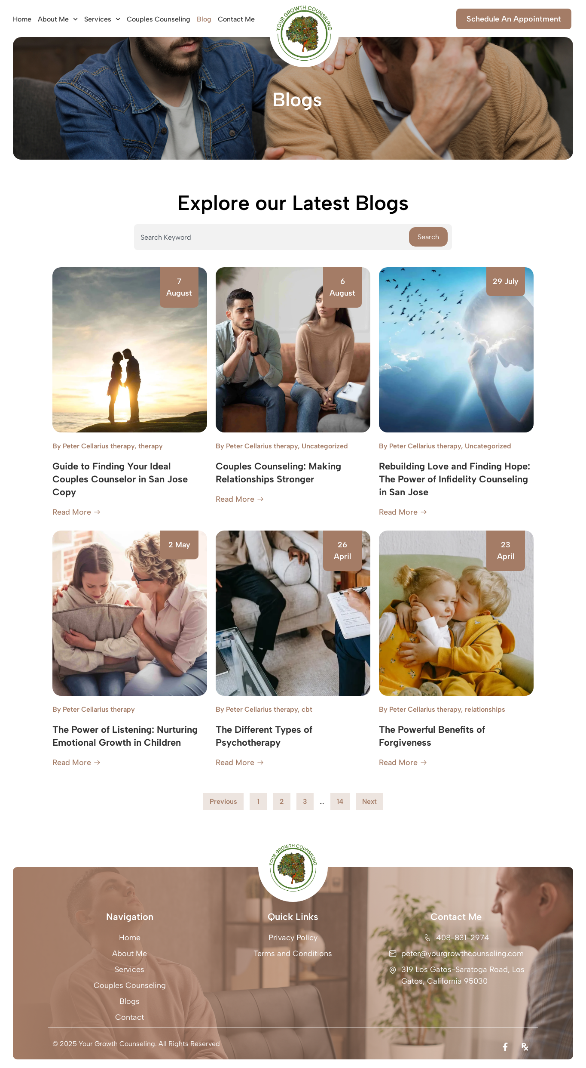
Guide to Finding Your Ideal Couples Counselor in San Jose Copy (120, 479)
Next (369, 801)
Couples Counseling (158, 19)
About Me (58, 19)
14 (343, 799)
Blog (204, 19)
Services (102, 19)
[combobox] (271, 237)
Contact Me (236, 19)
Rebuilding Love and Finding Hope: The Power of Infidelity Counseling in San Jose (454, 479)
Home (22, 19)
